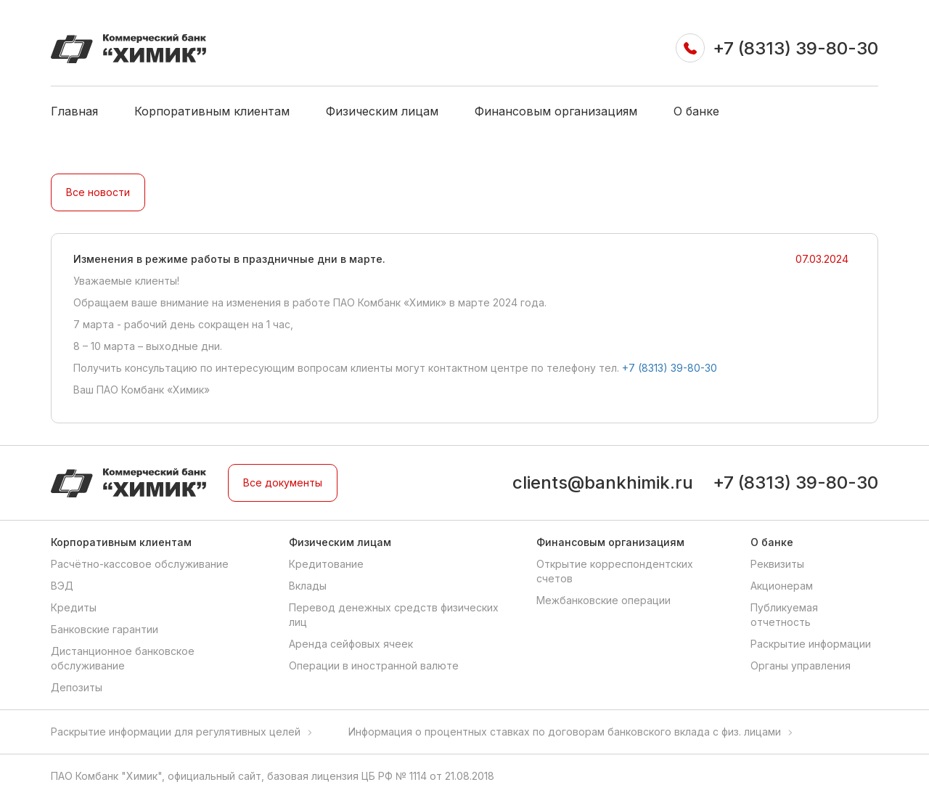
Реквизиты (777, 564)
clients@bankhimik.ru (602, 482)
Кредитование (326, 564)
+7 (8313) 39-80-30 (795, 48)
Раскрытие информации (810, 644)
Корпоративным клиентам (212, 111)
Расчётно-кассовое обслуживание (140, 564)
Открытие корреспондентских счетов (614, 571)
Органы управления (800, 665)
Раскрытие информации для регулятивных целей (175, 731)
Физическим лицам (382, 111)
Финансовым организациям (556, 111)
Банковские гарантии (104, 629)
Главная (74, 111)
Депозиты (76, 687)
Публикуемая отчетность (784, 614)
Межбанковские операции (603, 600)
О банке (696, 111)
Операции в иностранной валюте (374, 665)
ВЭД (62, 585)
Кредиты (74, 607)
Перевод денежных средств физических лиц (394, 614)
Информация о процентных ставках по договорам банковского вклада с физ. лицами (564, 731)
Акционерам (781, 585)
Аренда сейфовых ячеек (351, 644)
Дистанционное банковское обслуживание (123, 658)
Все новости (98, 192)
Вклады (308, 585)
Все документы (282, 482)
